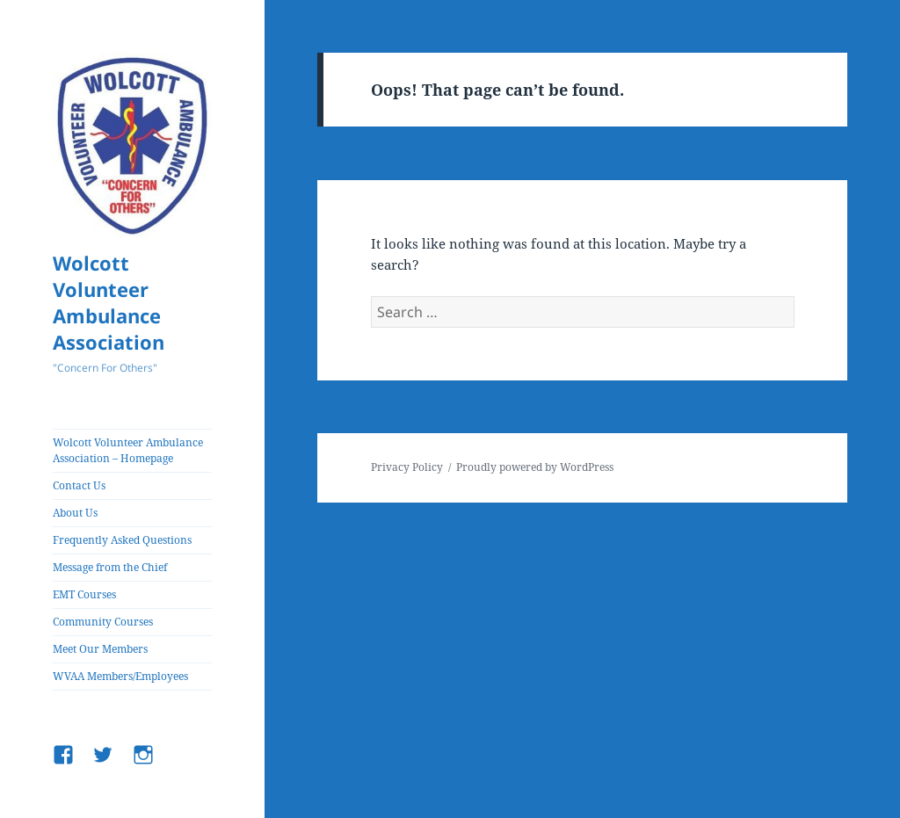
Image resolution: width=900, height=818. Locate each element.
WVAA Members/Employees (120, 676)
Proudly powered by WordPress (534, 467)
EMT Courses (84, 594)
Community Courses (103, 621)
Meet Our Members (100, 648)
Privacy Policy (407, 467)
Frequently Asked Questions (122, 539)
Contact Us (79, 485)
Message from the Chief (110, 567)
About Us (75, 512)
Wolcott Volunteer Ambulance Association (108, 302)
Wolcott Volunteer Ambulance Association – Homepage (128, 450)
